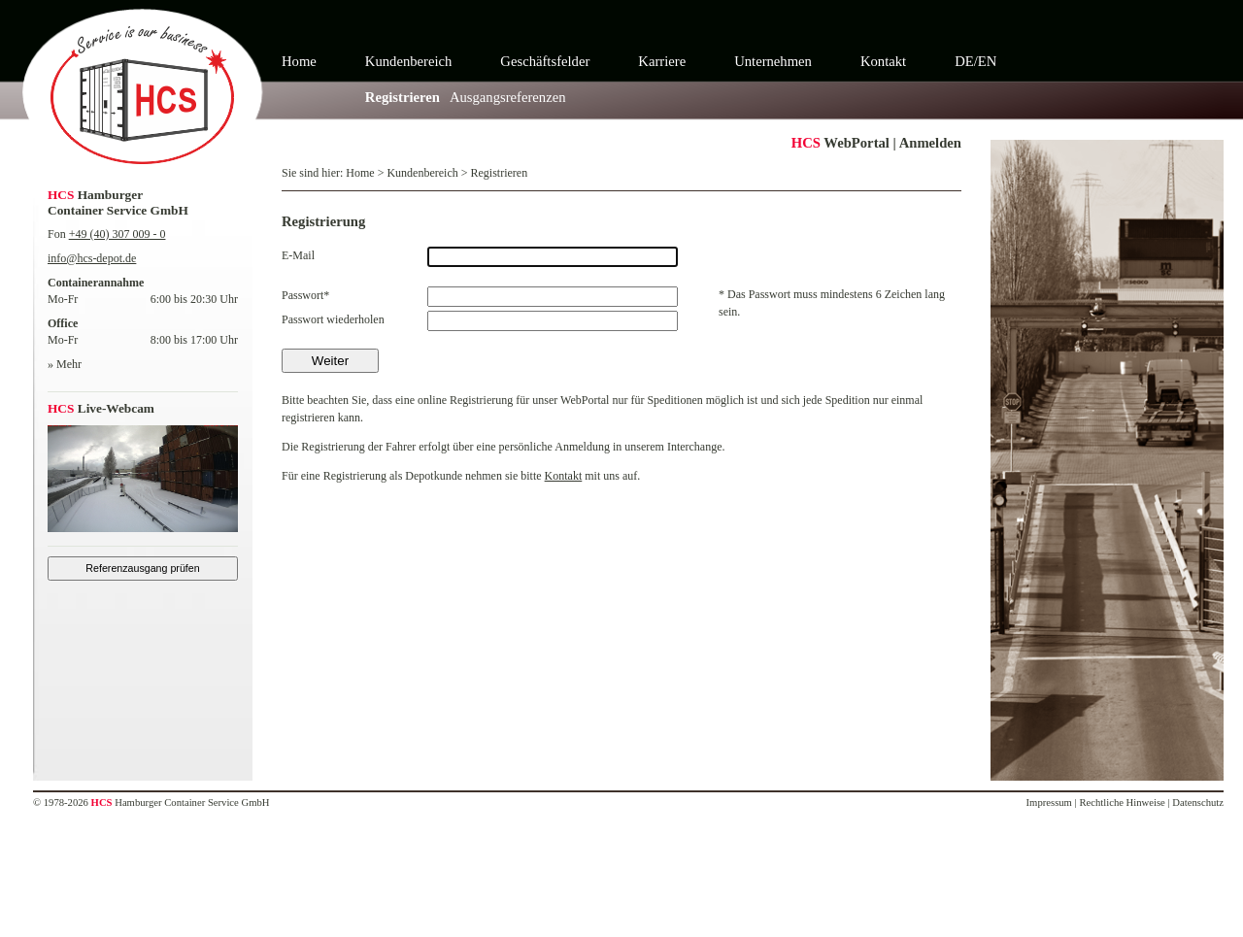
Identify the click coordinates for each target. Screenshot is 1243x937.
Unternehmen (773, 61)
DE (964, 61)
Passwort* (305, 295)
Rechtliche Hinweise (1121, 802)
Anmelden (930, 143)
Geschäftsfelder (544, 61)
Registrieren (402, 97)
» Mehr (65, 364)
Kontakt (883, 61)
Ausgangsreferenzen (508, 97)
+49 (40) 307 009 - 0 (117, 234)
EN (987, 61)
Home (299, 61)
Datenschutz (1198, 802)
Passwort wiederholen (333, 319)
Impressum (1049, 802)
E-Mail (298, 255)
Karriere (662, 61)
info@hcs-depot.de (92, 258)
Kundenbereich (409, 61)
